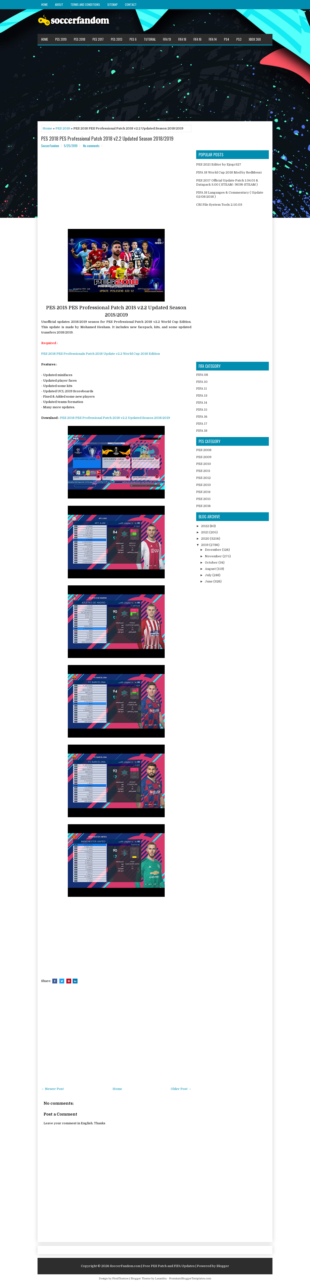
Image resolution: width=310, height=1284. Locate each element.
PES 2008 (203, 450)
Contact (131, 4)
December (213, 549)
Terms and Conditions (85, 4)
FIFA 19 (167, 39)
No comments (91, 145)
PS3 (238, 39)
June (209, 581)
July (208, 575)
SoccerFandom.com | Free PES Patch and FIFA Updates (152, 1266)
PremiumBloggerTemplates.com (190, 1278)
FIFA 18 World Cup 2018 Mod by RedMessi (229, 172)
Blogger (223, 1266)
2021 (205, 532)
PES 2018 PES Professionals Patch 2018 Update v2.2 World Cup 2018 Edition (100, 353)
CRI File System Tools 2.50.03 (219, 204)
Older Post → (181, 1089)
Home (44, 4)
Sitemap (112, 4)
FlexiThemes (120, 1278)
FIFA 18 (182, 39)
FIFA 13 (201, 395)
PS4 (226, 39)
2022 (205, 526)
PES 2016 (203, 506)
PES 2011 (203, 471)
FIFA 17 (201, 423)
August (211, 569)
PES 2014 (203, 492)
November (214, 556)
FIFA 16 (198, 39)
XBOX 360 (255, 39)
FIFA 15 (201, 409)
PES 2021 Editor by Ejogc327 (218, 164)
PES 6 (133, 39)
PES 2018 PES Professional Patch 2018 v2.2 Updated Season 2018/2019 (107, 138)
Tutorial (150, 39)
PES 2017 (98, 39)
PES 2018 (79, 39)
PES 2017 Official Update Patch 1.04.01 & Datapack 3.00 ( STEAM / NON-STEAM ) (227, 182)
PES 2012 (203, 478)
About (59, 4)
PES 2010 (203, 464)
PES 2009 (203, 457)
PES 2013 (116, 39)
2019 (205, 545)
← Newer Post (52, 1089)
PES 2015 (203, 499)
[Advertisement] (155, 83)
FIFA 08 (202, 375)
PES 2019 (61, 39)
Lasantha (161, 1278)
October (211, 562)
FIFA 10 (202, 382)
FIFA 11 (201, 388)
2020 (205, 538)
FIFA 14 (213, 39)
